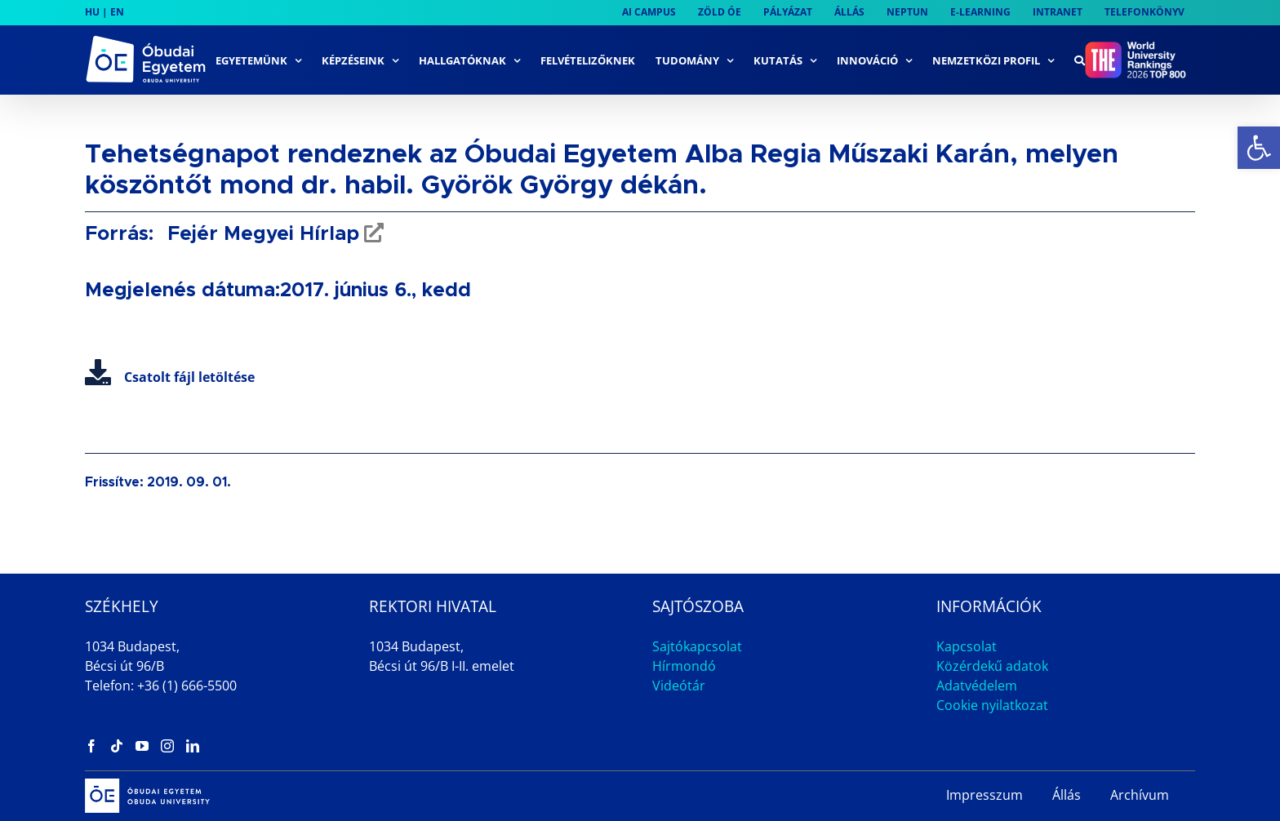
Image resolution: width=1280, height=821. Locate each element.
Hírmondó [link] (684, 666)
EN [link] (117, 12)
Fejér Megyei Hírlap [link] (260, 234)
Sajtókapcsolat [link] (697, 646)
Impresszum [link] (984, 795)
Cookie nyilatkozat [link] (992, 705)
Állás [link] (1066, 795)
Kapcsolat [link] (966, 646)
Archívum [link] (1139, 795)
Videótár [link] (678, 686)
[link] (1259, 147)
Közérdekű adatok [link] (992, 666)
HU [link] (92, 12)
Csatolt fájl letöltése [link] (170, 377)
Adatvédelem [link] (976, 686)
